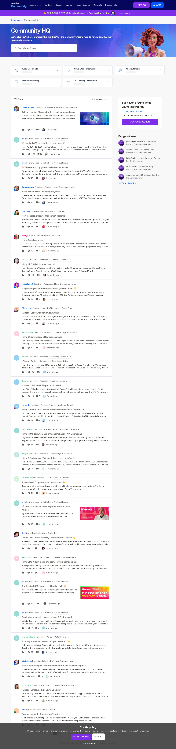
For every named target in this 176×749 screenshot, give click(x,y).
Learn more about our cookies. (135, 731)
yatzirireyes (131, 141)
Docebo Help (111, 5)
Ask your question (140, 122)
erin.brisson (27, 661)
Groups (59, 5)
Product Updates (82, 5)
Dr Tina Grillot (28, 478)
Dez (23, 533)
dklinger (25, 235)
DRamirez (26, 211)
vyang (129, 175)
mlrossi (25, 260)
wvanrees (130, 150)
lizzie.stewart (27, 284)
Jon (23, 709)
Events (69, 5)
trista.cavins (27, 685)
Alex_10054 (27, 557)
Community (16, 20)
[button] (141, 5)
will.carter (130, 166)
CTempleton (27, 308)
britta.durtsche (28, 637)
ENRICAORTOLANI (30, 429)
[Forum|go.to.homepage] (19, 5)
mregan (25, 453)
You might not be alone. (132, 111)
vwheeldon (26, 405)
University (98, 5)
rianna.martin (27, 332)
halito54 (130, 158)
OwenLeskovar (28, 107)
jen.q (24, 138)
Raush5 (25, 357)
